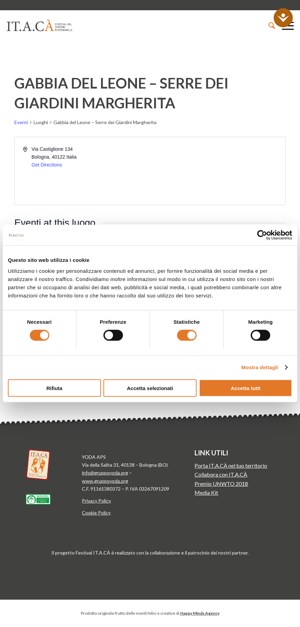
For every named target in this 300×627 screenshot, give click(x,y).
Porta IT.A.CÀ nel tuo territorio (231, 465)
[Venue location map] (217, 171)
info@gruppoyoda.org (105, 473)
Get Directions (47, 165)
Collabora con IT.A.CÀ (221, 474)
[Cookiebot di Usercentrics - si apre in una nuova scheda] (262, 235)
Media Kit (206, 492)
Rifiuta (54, 388)
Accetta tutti (246, 388)
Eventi (21, 122)
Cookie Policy (96, 513)
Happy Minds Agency (200, 613)
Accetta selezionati (150, 388)
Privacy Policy (96, 501)
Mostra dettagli (259, 367)
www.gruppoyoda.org (105, 481)
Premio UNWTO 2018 (221, 483)
